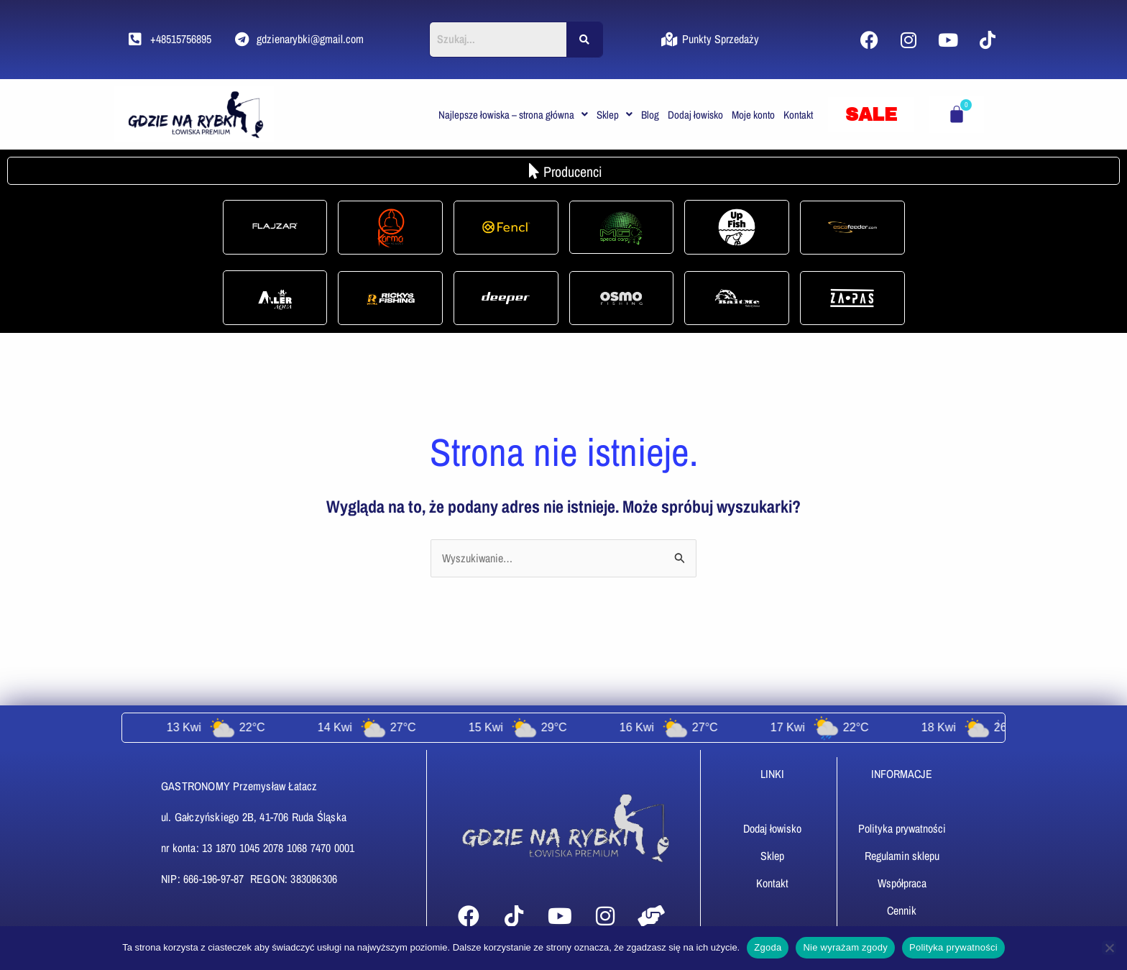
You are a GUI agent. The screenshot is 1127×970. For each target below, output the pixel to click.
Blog (650, 114)
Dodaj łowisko (695, 114)
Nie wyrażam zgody (845, 947)
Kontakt (798, 114)
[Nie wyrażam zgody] (1109, 948)
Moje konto (753, 114)
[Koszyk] (956, 114)
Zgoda (767, 947)
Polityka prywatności (953, 947)
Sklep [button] (614, 114)
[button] (513, 115)
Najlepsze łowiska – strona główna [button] (513, 114)
